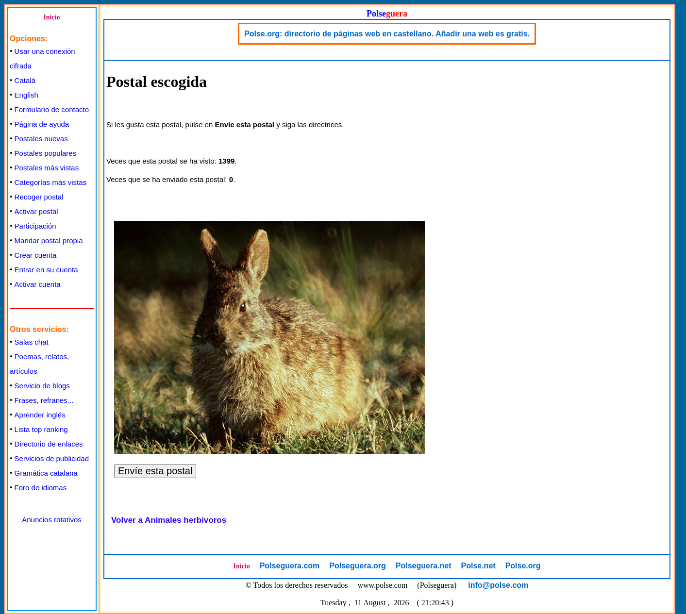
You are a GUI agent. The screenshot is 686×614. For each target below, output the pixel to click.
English (26, 95)
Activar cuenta (38, 284)
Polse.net (478, 566)
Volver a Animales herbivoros (168, 520)
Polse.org (523, 566)
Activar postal (36, 211)
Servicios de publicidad (52, 458)
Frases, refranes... (44, 400)
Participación (35, 226)
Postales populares (46, 153)
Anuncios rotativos (52, 519)
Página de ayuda (42, 124)
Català (25, 80)
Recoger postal (39, 197)
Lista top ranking (41, 429)
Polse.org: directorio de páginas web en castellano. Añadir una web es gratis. (387, 34)
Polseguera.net (424, 566)
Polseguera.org (357, 566)
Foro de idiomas (41, 487)
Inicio (51, 17)
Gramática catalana (46, 473)
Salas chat (32, 342)
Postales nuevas (41, 138)
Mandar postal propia (49, 240)
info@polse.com (498, 585)
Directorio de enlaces (49, 444)
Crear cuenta (36, 255)
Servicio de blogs (42, 386)
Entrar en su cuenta (46, 270)
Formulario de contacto (52, 109)
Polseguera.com (290, 566)
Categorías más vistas (50, 182)
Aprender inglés (40, 415)
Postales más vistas (47, 168)
